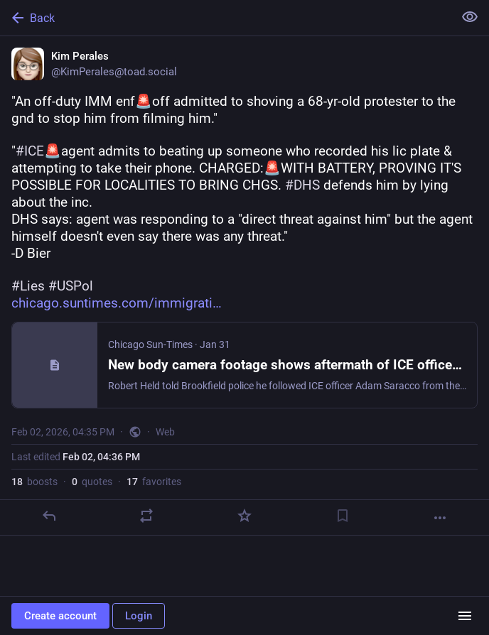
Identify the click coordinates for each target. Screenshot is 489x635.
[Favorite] (244, 515)
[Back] (225, 18)
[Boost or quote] (146, 515)
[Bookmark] (342, 515)
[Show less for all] (470, 17)
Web (165, 432)
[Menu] (465, 616)
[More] (439, 517)
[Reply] (49, 515)
